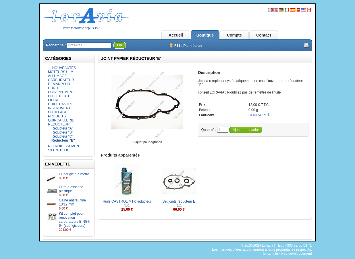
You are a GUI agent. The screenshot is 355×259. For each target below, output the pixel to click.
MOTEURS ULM (61, 72)
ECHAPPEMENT (61, 92)
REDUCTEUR (59, 124)
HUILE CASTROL (61, 104)
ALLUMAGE (57, 76)
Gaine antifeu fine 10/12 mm (72, 202)
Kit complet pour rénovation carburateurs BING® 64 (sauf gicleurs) (74, 220)
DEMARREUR (59, 84)
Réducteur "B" (62, 132)
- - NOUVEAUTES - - (64, 68)
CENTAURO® (259, 115)
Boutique (205, 35)
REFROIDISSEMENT (64, 146)
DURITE (54, 88)
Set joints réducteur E (178, 201)
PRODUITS (57, 116)
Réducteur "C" (62, 136)
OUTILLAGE (57, 112)
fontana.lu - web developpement (287, 254)
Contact (263, 35)
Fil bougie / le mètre (74, 174)
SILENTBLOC (59, 150)
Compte (234, 35)
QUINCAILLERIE (61, 120)
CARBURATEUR (61, 80)
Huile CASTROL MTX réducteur (127, 201)
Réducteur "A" (62, 128)
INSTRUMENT (59, 108)
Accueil (176, 35)
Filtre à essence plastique (71, 189)
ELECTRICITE (59, 96)
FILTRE (53, 100)
